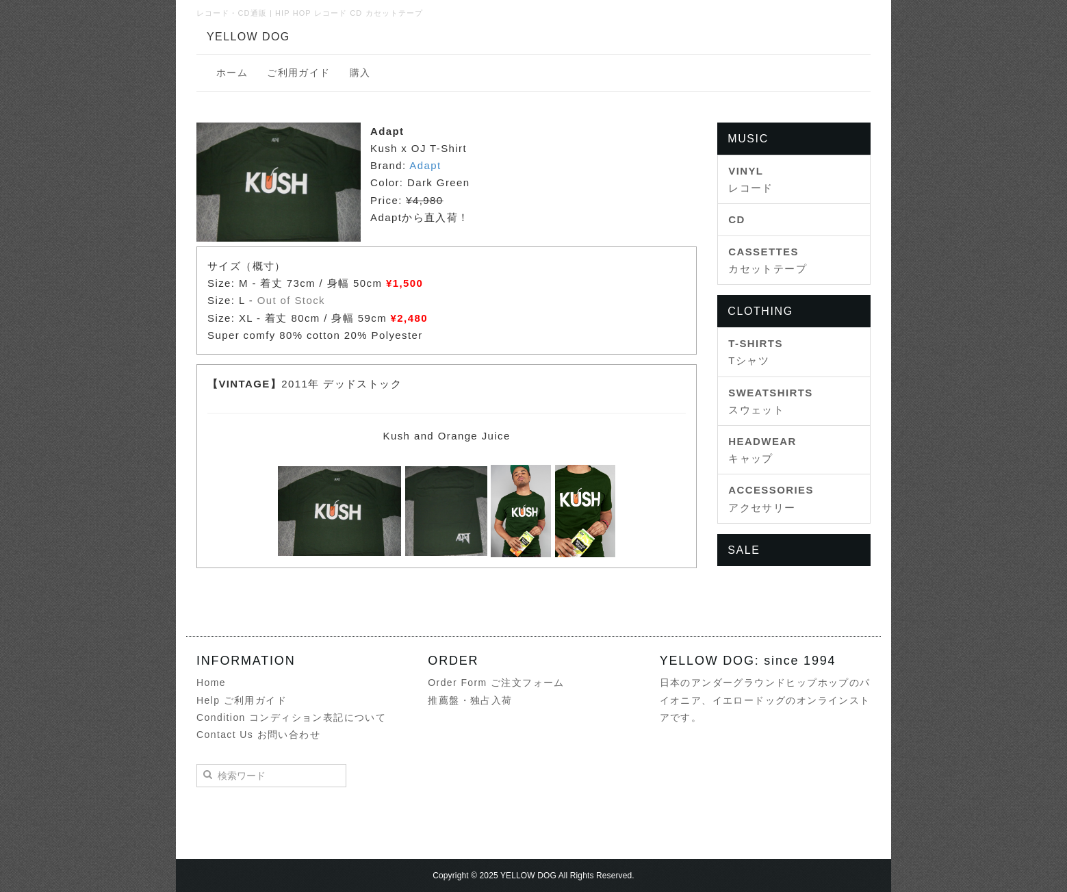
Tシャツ (755, 351)
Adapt (425, 165)
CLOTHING (760, 311)
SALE (744, 550)
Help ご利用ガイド (241, 700)
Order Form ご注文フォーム (496, 682)
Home (211, 682)
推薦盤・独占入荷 (470, 700)
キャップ (762, 449)
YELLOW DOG (248, 36)
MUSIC (748, 138)
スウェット (770, 401)
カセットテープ (767, 260)
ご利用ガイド (298, 72)
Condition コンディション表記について (291, 717)
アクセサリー (771, 498)
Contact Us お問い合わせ (258, 734)
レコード (750, 179)
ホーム (232, 72)
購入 (360, 72)
